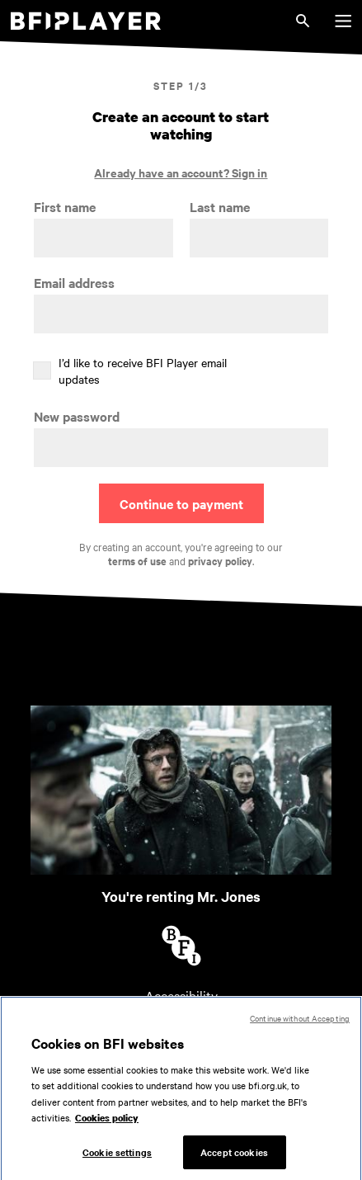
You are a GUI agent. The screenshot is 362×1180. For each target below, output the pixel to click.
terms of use (137, 561)
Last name (220, 206)
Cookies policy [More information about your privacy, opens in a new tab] (107, 1123)
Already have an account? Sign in (180, 172)
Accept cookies (234, 1156)
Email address (74, 282)
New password (77, 416)
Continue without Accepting (300, 1023)
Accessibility (181, 995)
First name (65, 206)
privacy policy (220, 561)
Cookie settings (117, 1156)
